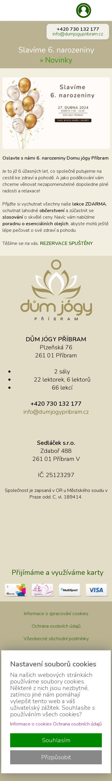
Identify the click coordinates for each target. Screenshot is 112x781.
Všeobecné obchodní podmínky (56, 638)
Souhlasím (56, 740)
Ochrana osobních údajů (56, 626)
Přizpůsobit (56, 757)
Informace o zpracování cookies (56, 613)
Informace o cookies (31, 724)
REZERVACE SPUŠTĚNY (66, 243)
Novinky (58, 60)
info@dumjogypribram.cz (78, 34)
